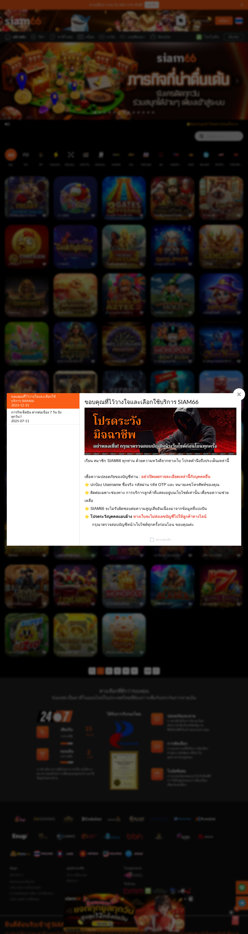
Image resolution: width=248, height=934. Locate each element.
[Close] (239, 394)
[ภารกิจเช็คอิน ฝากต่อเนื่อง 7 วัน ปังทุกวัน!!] (43, 417)
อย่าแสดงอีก (163, 539)
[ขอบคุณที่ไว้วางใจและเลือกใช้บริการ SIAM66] (43, 401)
